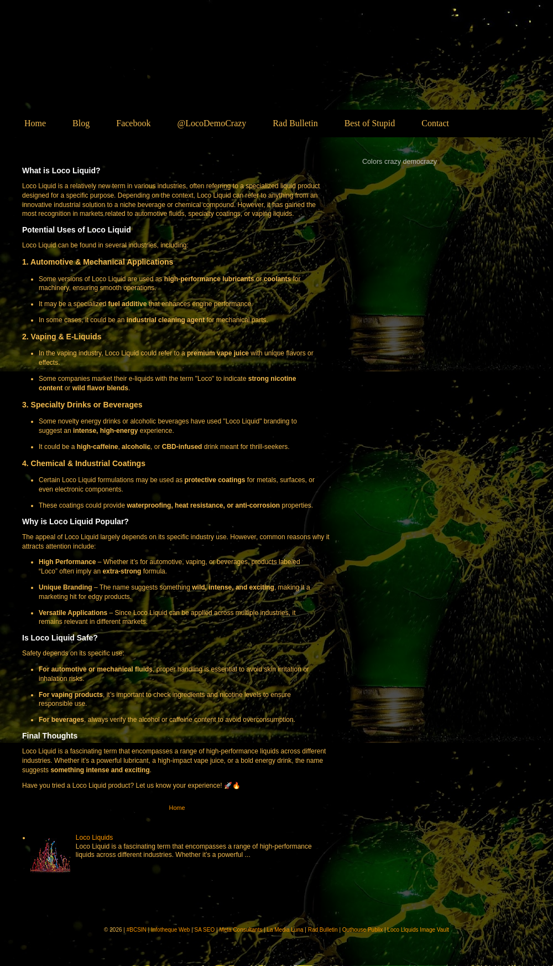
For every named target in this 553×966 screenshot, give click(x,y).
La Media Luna (285, 930)
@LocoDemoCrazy (211, 123)
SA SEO (205, 930)
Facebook (133, 123)
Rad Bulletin (295, 123)
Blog (81, 123)
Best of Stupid (370, 123)
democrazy (420, 162)
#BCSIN (137, 930)
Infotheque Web (170, 930)
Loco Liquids (110, 70)
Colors (372, 162)
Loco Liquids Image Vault (418, 930)
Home (35, 123)
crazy (392, 162)
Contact (435, 123)
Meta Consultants (240, 930)
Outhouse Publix (362, 930)
